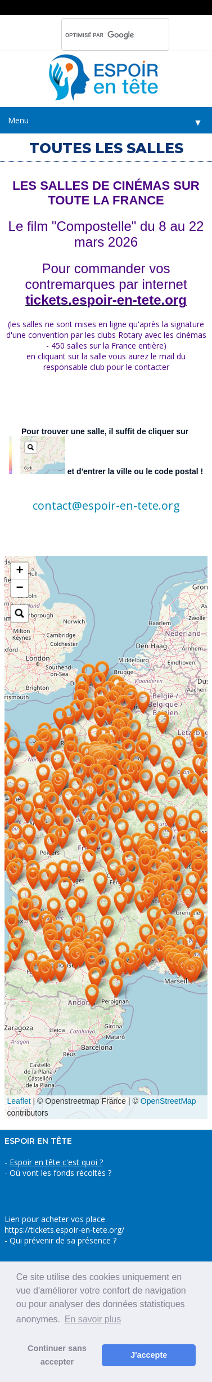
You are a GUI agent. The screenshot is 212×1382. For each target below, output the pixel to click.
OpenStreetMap (168, 1100)
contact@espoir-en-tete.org (106, 505)
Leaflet (19, 1100)
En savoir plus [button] (93, 1319)
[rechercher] (100, 35)
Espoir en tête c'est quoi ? (56, 1162)
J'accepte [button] (148, 1354)
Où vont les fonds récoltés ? (60, 1172)
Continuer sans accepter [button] (57, 1355)
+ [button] (19, 571)
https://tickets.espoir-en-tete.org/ (64, 1229)
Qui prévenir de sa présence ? (61, 1240)
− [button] (19, 588)
